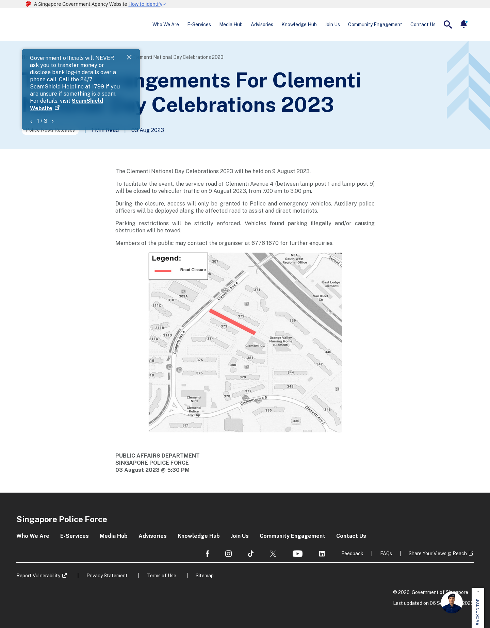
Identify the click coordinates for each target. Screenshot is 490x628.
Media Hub (231, 24)
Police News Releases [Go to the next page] (50, 130)
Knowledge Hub (299, 24)
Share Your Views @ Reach (438, 553)
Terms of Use (161, 575)
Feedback (352, 553)
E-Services (199, 24)
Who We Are (165, 24)
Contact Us (423, 24)
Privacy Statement (107, 575)
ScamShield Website (177, 65)
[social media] (207, 553)
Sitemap (205, 575)
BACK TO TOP (477, 608)
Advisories (262, 24)
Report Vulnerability (38, 575)
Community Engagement (375, 24)
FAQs (386, 553)
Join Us (332, 24)
